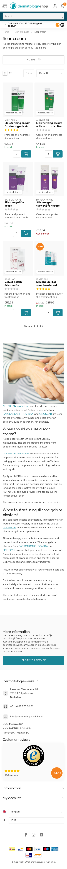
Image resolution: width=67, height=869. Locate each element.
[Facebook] (26, 835)
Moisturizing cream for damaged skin (17, 124)
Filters (34, 59)
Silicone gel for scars (14, 204)
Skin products (22, 32)
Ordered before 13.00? (25, 25)
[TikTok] (41, 835)
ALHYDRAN (9, 527)
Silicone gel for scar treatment (46, 283)
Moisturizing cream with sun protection (49, 124)
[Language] (36, 812)
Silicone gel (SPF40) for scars (48, 204)
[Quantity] (16, 154)
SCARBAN (28, 414)
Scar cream (40, 32)
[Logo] (62, 25)
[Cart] (62, 5)
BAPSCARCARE (12, 414)
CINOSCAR (45, 414)
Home (6, 32)
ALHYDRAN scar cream (16, 406)
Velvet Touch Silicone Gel (13, 283)
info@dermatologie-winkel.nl (26, 716)
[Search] (61, 16)
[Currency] (36, 820)
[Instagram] (33, 835)
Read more (40, 47)
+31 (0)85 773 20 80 (21, 706)
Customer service (33, 660)
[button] (26, 154)
